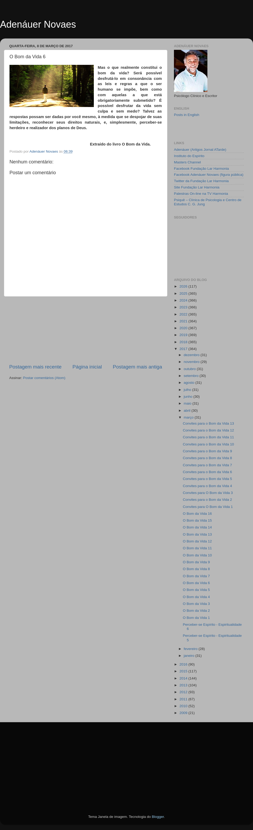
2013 (183, 685)
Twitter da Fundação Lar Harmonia (201, 181)
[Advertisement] (85, 330)
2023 (183, 307)
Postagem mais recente (35, 367)
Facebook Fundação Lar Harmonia (201, 169)
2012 (183, 692)
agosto (189, 383)
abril (187, 410)
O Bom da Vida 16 (197, 514)
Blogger (158, 817)
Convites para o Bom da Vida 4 (207, 486)
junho (188, 397)
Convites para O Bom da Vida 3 (208, 493)
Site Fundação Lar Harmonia (197, 187)
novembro (192, 362)
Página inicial (87, 367)
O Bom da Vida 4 (196, 597)
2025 (183, 293)
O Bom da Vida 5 (196, 590)
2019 (183, 335)
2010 (183, 706)
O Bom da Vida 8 (196, 569)
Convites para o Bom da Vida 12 (208, 430)
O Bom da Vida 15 (197, 520)
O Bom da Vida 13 (197, 534)
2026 (183, 286)
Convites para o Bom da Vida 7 (207, 465)
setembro (192, 376)
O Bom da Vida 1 (196, 618)
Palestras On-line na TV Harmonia (201, 194)
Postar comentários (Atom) (44, 378)
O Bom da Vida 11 (197, 548)
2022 (183, 314)
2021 (183, 321)
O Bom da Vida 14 (197, 527)
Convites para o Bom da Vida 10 (208, 444)
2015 (183, 671)
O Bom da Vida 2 (196, 611)
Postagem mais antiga (137, 367)
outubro (190, 369)
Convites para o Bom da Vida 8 (207, 458)
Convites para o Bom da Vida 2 (207, 500)
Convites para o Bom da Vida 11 (208, 437)
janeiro (189, 656)
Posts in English (186, 115)
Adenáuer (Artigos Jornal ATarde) (200, 150)
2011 (183, 699)
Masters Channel (187, 162)
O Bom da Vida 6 (196, 583)
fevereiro (191, 649)
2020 (183, 328)
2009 (183, 713)
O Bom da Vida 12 (197, 541)
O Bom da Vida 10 (197, 555)
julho (188, 390)
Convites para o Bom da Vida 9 (207, 451)
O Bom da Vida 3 (196, 604)
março (189, 417)
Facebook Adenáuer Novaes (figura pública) (208, 175)
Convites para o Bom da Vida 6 (207, 472)
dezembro (192, 355)
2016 (183, 664)
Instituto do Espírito (189, 156)
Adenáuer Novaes (38, 24)
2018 (183, 342)
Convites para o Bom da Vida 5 (207, 479)
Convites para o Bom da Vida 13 (208, 423)
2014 (183, 678)
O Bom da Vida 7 (196, 576)
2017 (183, 349)
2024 (183, 300)
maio (188, 403)
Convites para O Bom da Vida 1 (208, 507)
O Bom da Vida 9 (196, 562)
